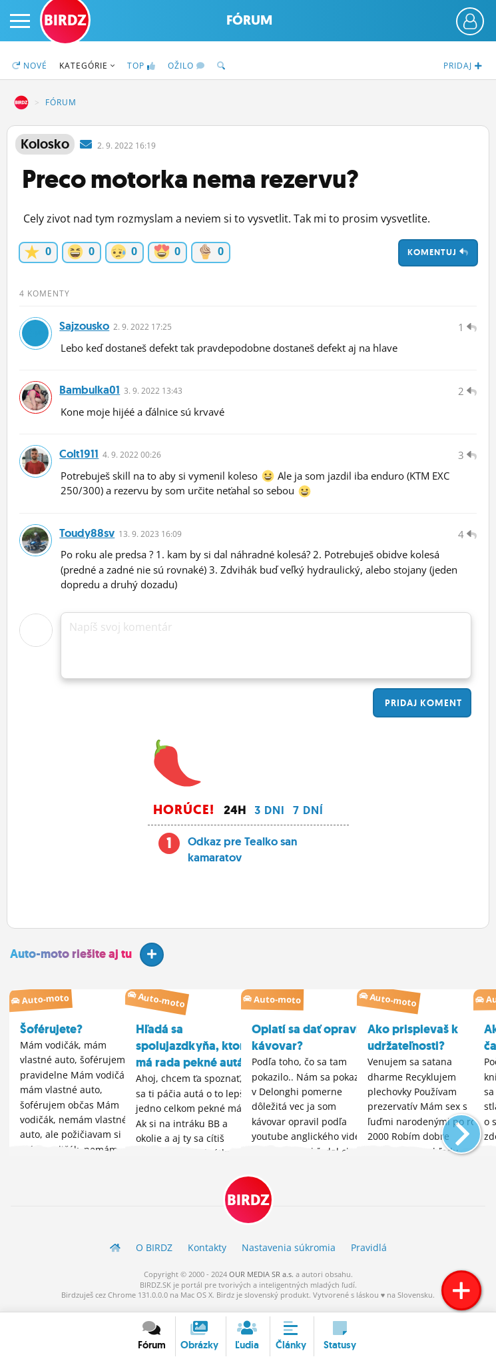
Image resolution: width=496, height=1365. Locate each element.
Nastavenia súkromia (289, 1252)
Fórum (249, 20)
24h (235, 814)
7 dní (308, 814)
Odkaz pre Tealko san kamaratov (243, 853)
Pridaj (422, 707)
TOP (141, 65)
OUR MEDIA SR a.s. (261, 1279)
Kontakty (207, 1252)
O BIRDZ (154, 1252)
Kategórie (87, 65)
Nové (29, 65)
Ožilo (186, 65)
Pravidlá (369, 1252)
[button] (450, 1133)
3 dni (269, 814)
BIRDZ (21, 103)
